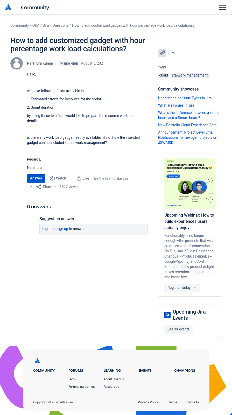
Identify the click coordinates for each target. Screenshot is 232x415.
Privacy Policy (148, 402)
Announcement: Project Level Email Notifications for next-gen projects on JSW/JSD (187, 137)
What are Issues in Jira (176, 105)
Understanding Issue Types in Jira (185, 98)
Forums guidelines (81, 387)
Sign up (62, 229)
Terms (173, 402)
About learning (114, 379)
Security (193, 402)
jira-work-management (190, 75)
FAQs (72, 379)
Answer (36, 178)
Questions (60, 25)
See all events (178, 329)
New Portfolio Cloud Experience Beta (187, 125)
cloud (163, 75)
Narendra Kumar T (41, 63)
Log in (47, 229)
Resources (111, 387)
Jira (46, 25)
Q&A (35, 25)
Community (35, 7)
